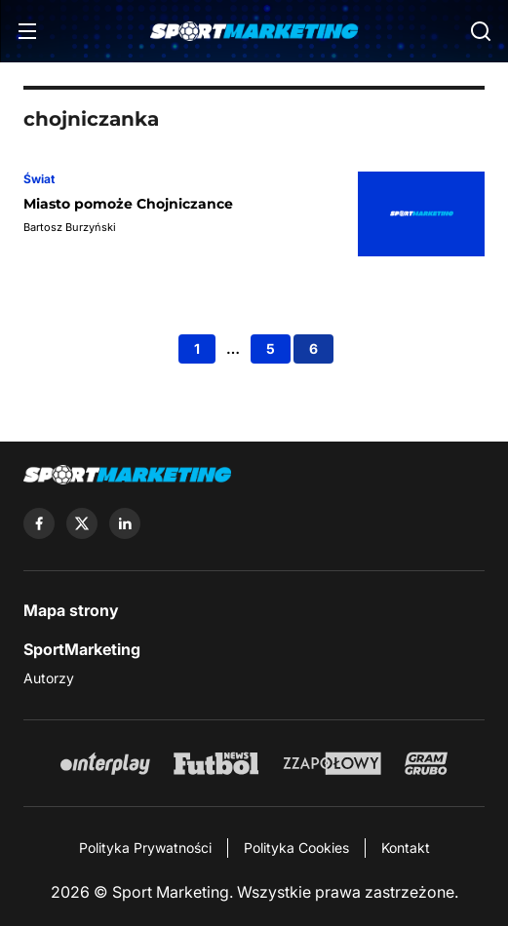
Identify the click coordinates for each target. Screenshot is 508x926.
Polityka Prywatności (145, 847)
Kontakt (405, 847)
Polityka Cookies (296, 847)
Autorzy (48, 678)
